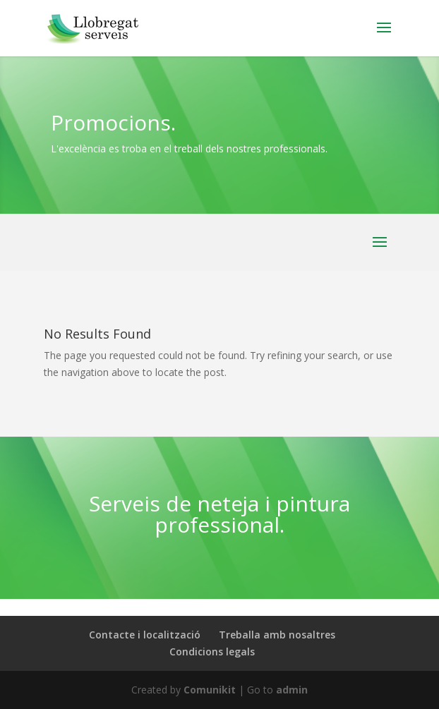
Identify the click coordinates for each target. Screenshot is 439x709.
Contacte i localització (144, 634)
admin (292, 689)
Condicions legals (212, 651)
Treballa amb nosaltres (277, 634)
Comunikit (210, 689)
